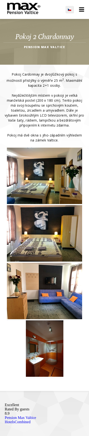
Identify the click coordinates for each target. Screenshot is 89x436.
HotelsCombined (17, 422)
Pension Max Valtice (20, 418)
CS (72, 9)
